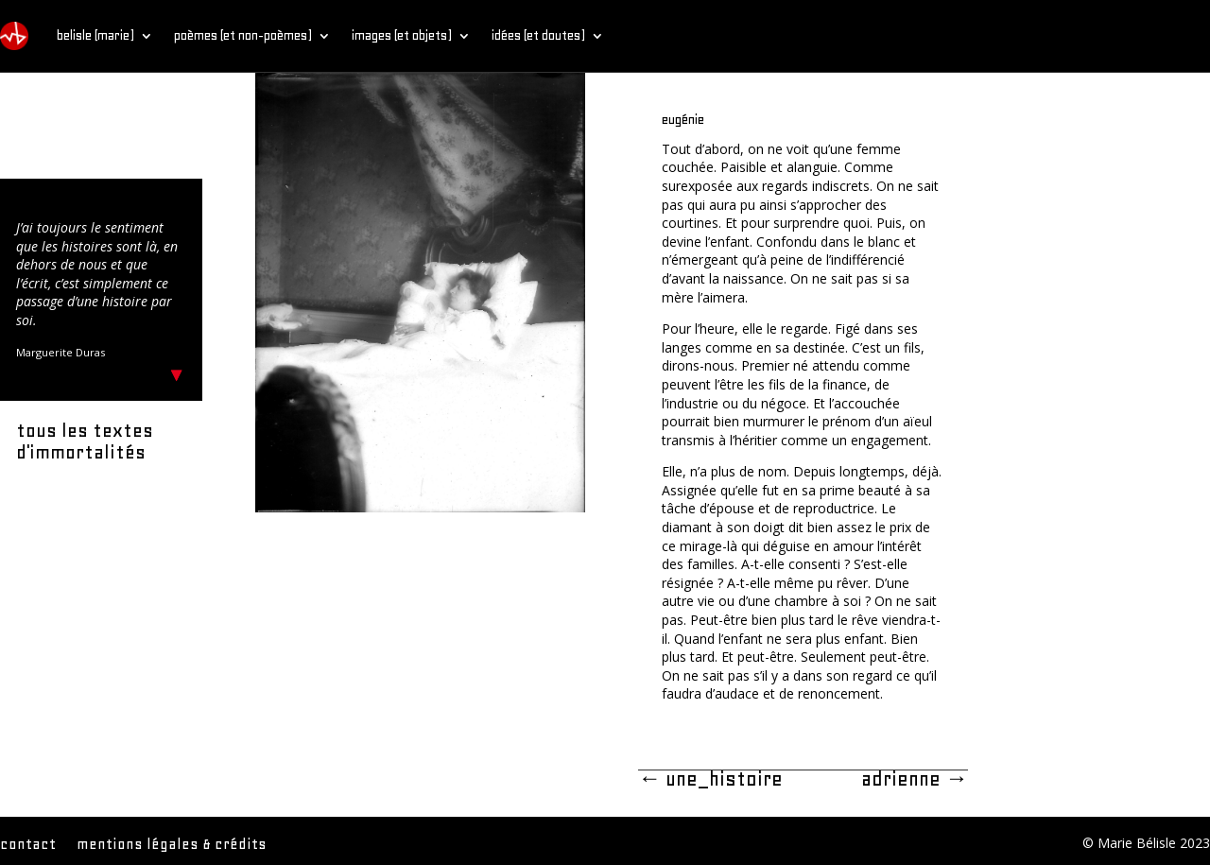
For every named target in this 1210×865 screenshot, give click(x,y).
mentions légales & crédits (172, 845)
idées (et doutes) (538, 35)
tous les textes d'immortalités (84, 441)
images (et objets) (402, 35)
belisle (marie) (95, 35)
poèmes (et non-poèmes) (243, 35)
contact (28, 845)
